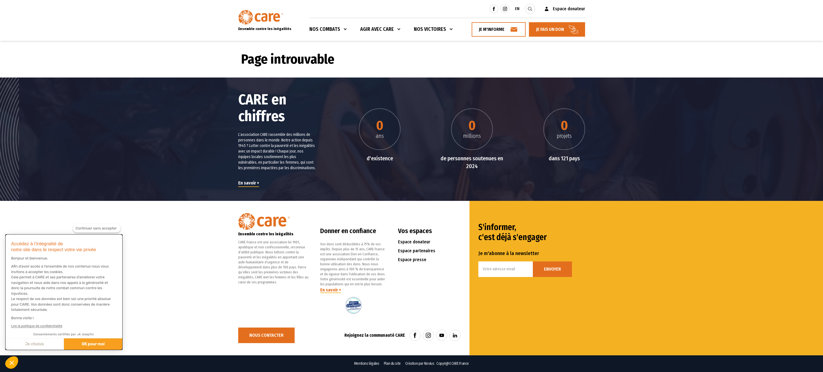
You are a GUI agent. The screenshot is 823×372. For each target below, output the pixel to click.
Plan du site (392, 363)
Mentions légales (366, 363)
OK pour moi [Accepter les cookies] (93, 344)
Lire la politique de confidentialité (36, 326)
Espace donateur (414, 241)
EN (517, 8)
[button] (11, 362)
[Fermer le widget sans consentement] (97, 228)
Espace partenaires (416, 250)
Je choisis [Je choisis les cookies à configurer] (34, 344)
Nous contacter (266, 335)
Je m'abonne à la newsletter (508, 253)
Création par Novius (419, 363)
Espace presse (412, 259)
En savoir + (248, 183)
